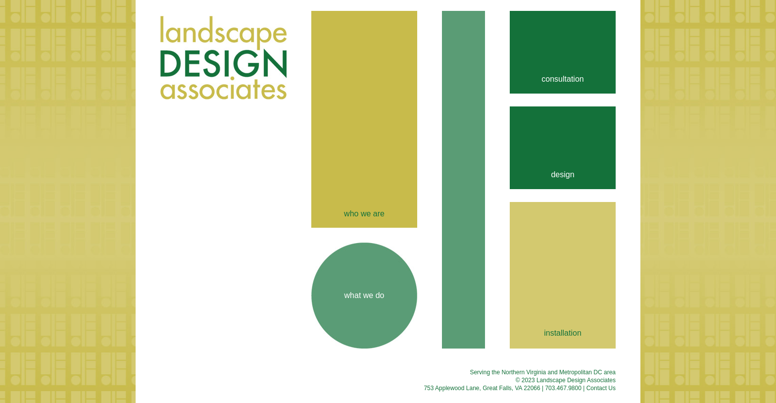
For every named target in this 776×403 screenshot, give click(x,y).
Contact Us (601, 388)
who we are (364, 213)
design (562, 174)
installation (563, 333)
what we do (364, 295)
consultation (562, 79)
